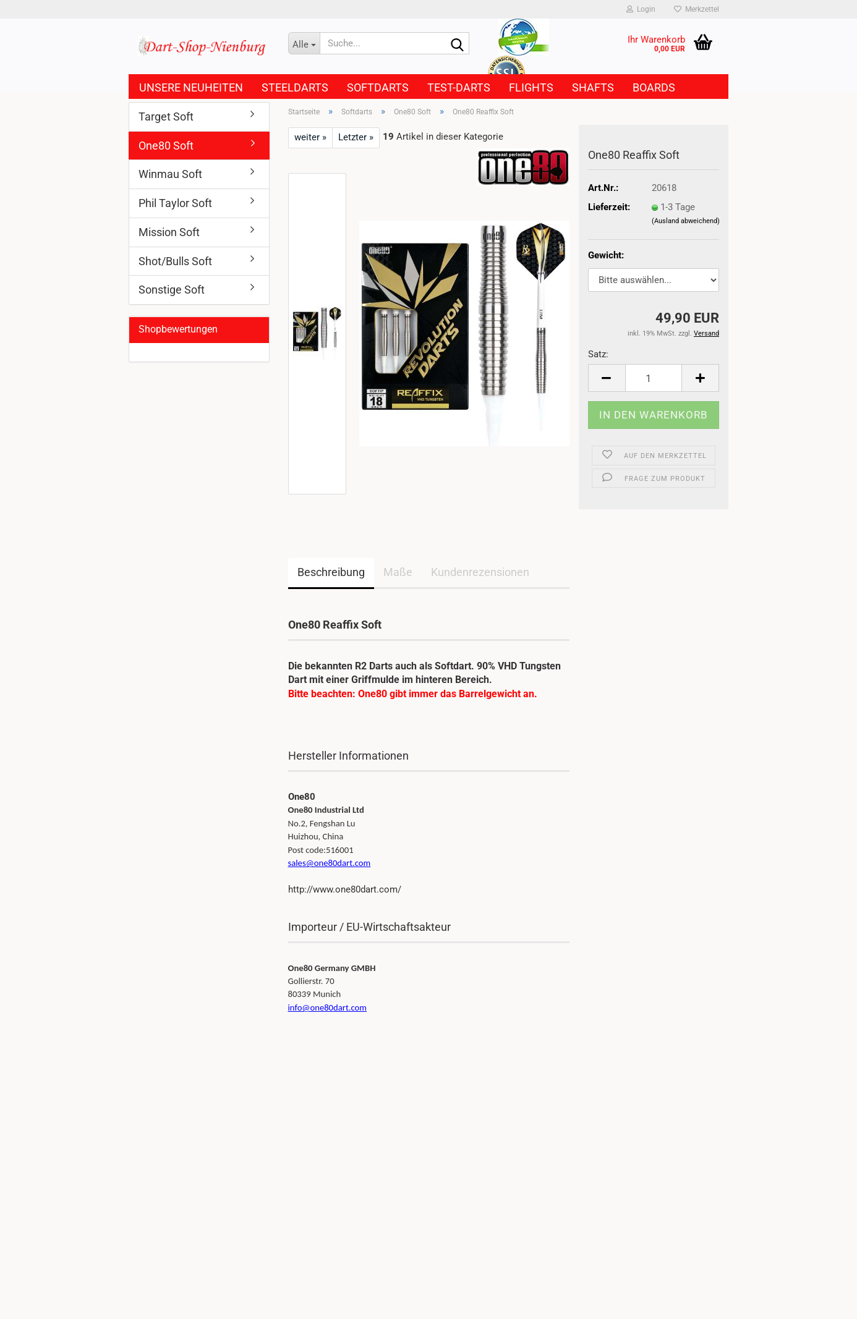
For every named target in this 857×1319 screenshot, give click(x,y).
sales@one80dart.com (329, 862)
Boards (654, 87)
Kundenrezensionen (480, 572)
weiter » (310, 137)
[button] (606, 378)
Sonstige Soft (172, 289)
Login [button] (640, 9)
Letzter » (355, 137)
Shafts (593, 87)
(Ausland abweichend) (686, 221)
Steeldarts (295, 87)
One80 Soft (166, 145)
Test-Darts (458, 87)
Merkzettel (696, 9)
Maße (397, 572)
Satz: (598, 354)
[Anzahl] (654, 378)
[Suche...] (304, 43)
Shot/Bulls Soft (175, 261)
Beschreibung (331, 572)
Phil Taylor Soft (175, 203)
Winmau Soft (170, 174)
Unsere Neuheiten (191, 87)
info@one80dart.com (327, 1007)
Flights (531, 87)
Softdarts (378, 87)
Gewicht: (606, 255)
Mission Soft (169, 232)
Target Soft (166, 116)
